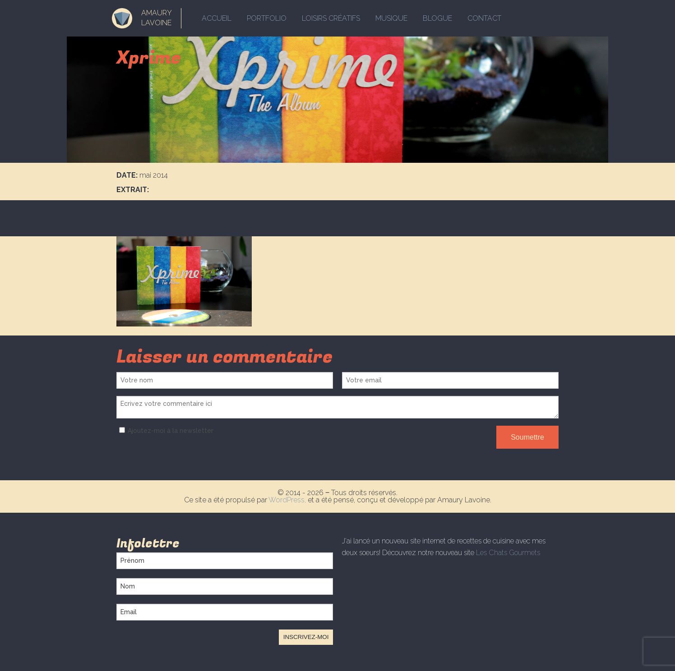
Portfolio (267, 18)
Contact (484, 18)
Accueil (216, 18)
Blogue (437, 18)
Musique (391, 18)
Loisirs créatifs (331, 18)
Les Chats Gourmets (508, 552)
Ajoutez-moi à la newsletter (164, 430)
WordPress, (288, 500)
